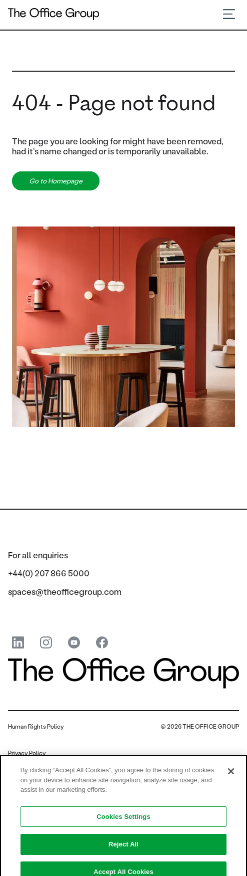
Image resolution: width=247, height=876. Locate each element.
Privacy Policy (27, 753)
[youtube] (74, 643)
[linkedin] (18, 643)
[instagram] (46, 643)
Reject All (123, 848)
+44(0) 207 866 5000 (49, 572)
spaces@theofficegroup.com (65, 591)
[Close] (231, 776)
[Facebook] (102, 643)
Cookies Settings (123, 820)
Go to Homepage (55, 180)
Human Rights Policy (36, 726)
